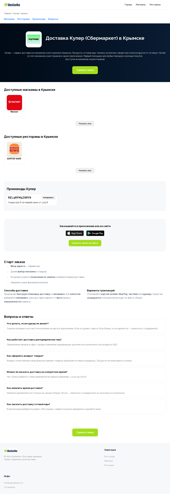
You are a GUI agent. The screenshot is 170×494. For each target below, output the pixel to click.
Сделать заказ (85, 70)
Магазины (141, 4)
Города (128, 4)
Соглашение (9, 487)
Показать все (85, 123)
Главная (7, 13)
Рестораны (155, 4)
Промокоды (39, 19)
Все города (109, 456)
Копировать (48, 198)
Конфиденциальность (13, 483)
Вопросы (53, 19)
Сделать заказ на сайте (85, 243)
